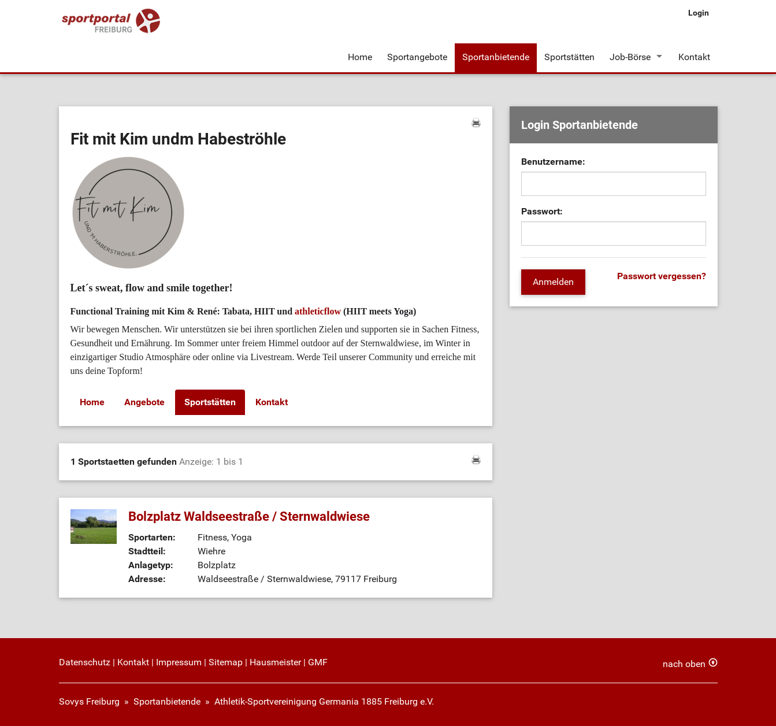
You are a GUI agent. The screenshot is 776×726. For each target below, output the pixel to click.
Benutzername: (553, 161)
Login (698, 12)
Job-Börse (630, 56)
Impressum (179, 662)
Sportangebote (417, 56)
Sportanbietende (495, 56)
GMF (318, 662)
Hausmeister (275, 662)
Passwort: (542, 211)
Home (360, 56)
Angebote (144, 402)
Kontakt (694, 56)
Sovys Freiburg (89, 701)
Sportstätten (569, 56)
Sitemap (226, 662)
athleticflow (318, 311)
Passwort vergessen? (661, 276)
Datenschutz (84, 662)
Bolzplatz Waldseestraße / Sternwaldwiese (249, 516)
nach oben (684, 663)
